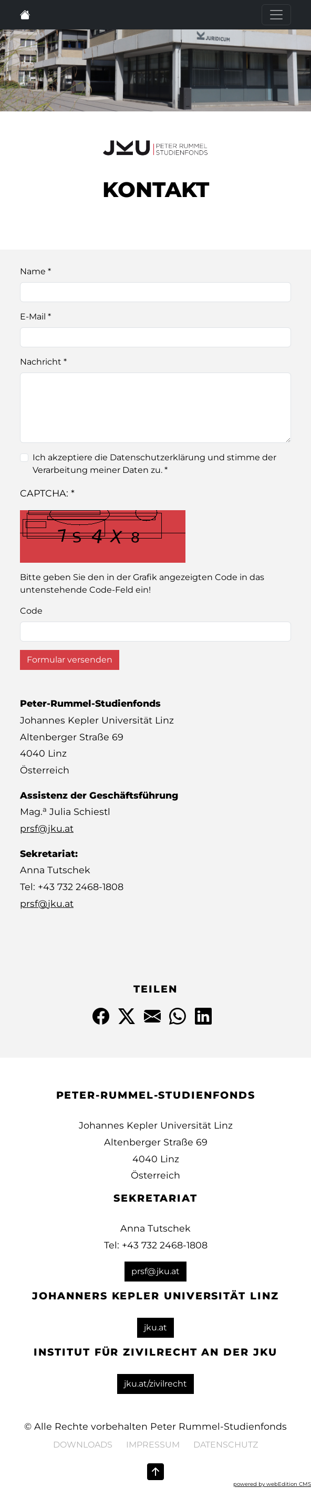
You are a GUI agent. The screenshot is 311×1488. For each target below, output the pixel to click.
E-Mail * (35, 317)
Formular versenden (69, 660)
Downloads (82, 1445)
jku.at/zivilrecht (155, 1384)
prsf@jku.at (47, 828)
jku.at (155, 1327)
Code (31, 611)
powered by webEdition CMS (272, 1484)
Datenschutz (225, 1445)
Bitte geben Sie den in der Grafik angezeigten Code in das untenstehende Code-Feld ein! (142, 583)
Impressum (153, 1445)
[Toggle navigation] (276, 14)
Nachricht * (43, 362)
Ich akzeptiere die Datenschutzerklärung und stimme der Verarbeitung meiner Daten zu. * (154, 463)
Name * (35, 271)
